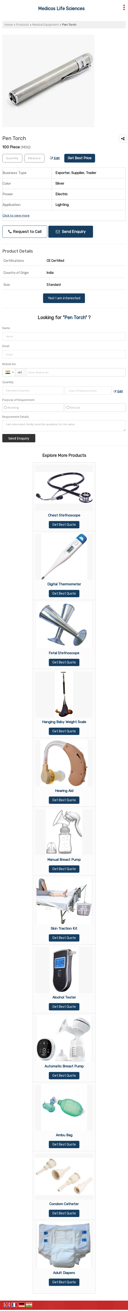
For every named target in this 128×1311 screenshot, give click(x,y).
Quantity (7, 382)
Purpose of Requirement (18, 400)
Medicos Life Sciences (61, 8)
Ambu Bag (64, 1135)
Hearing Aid (64, 791)
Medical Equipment (45, 24)
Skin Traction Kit (64, 928)
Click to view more (16, 215)
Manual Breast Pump (64, 860)
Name (6, 328)
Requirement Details (15, 417)
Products (22, 24)
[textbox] (34, 158)
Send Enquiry (71, 231)
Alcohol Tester (64, 997)
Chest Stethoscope (64, 515)
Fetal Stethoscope (64, 653)
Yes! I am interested (64, 298)
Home (9, 24)
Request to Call (25, 231)
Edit (55, 158)
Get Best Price (80, 158)
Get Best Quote (64, 525)
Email (5, 346)
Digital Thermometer (64, 584)
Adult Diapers (64, 1273)
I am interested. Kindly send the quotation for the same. (64, 425)
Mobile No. (9, 364)
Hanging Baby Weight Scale (64, 722)
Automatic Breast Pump (64, 1066)
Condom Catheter (64, 1204)
